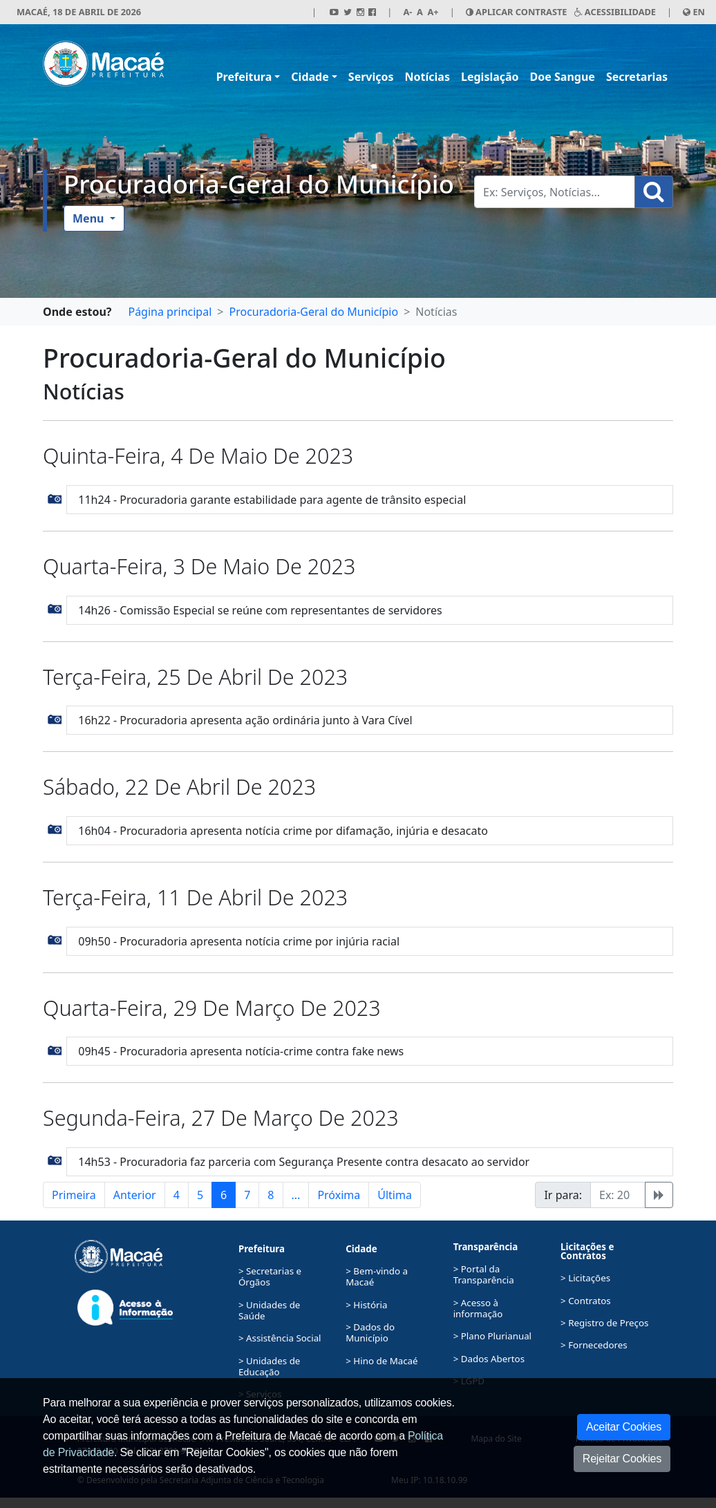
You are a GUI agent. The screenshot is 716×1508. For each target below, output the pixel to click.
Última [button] (394, 1195)
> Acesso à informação (478, 1308)
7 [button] (247, 1195)
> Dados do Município (370, 1332)
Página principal (169, 311)
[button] (55, 497)
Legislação (490, 76)
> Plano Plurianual (492, 1336)
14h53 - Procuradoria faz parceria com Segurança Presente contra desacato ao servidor (303, 1161)
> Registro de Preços (604, 1323)
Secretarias (637, 76)
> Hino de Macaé (381, 1361)
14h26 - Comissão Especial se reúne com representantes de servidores (260, 610)
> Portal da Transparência (483, 1274)
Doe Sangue (562, 76)
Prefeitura (244, 76)
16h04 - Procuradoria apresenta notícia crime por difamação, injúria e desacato (283, 830)
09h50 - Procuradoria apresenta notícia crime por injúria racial (238, 941)
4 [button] (176, 1195)
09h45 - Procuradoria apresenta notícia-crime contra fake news (241, 1051)
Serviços (371, 76)
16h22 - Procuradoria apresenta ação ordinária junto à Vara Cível (245, 720)
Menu (90, 218)
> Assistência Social (279, 1338)
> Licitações (585, 1278)
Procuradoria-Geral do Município (259, 184)
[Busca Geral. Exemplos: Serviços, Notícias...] (554, 192)
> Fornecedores (594, 1345)
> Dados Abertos (489, 1359)
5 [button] (200, 1195)
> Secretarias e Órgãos (269, 1276)
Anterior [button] (134, 1195)
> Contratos (585, 1300)
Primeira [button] (74, 1195)
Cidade (309, 76)
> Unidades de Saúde (269, 1310)
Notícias (427, 76)
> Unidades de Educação (269, 1366)
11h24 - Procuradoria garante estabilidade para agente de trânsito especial (272, 499)
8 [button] (270, 1195)
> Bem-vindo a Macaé (377, 1276)
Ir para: (563, 1195)
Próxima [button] (338, 1195)
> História (366, 1305)
